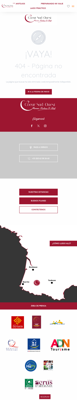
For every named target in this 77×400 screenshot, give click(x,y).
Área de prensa (38, 306)
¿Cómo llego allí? (61, 243)
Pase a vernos (38, 147)
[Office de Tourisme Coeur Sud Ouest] (38, 19)
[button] (73, 6)
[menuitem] (7, 5)
